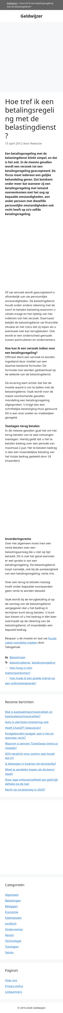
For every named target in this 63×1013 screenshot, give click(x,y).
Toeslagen (12, 946)
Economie (11, 912)
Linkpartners (13, 992)
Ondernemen (14, 929)
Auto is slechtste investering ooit (27, 722)
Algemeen (12, 895)
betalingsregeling (43, 662)
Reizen (9, 935)
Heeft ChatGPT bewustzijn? (23, 728)
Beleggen (11, 906)
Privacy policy (14, 986)
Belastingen (17, 657)
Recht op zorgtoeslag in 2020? (25, 789)
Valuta (9, 952)
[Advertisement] (31, 55)
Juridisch (10, 923)
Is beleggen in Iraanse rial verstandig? (30, 764)
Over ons (11, 980)
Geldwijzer (12, 3)
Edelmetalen (13, 918)
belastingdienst (20, 662)
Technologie (13, 941)
